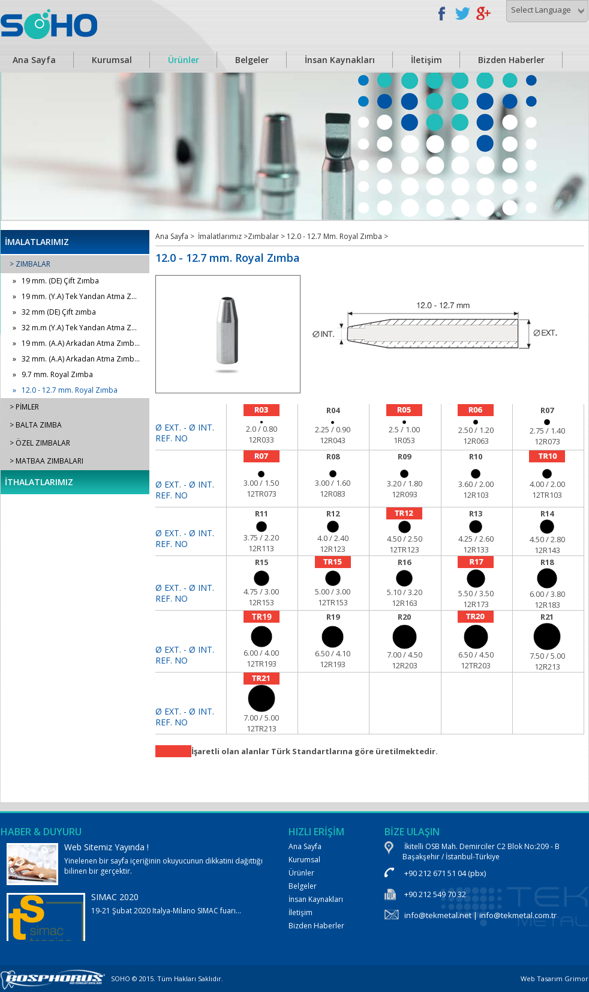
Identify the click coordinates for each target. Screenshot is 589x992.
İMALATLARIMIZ (37, 241)
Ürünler (183, 59)
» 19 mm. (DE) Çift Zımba (56, 281)
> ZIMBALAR (30, 264)
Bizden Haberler (511, 59)
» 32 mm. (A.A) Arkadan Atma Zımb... (76, 359)
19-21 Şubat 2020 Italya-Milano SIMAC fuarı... (136, 931)
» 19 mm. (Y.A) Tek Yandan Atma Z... (75, 296)
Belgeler (252, 59)
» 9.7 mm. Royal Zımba (53, 374)
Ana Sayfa (305, 846)
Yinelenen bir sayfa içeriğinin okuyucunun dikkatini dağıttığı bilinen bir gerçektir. (136, 863)
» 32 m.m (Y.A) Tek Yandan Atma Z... (75, 327)
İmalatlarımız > (223, 236)
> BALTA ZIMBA (36, 425)
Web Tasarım (542, 978)
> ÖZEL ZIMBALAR (40, 443)
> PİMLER (24, 407)
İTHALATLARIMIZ (39, 482)
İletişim (426, 59)
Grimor (576, 978)
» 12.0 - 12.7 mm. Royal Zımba (65, 390)
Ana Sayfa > (174, 236)
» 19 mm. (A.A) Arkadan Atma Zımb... (76, 343)
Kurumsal (112, 59)
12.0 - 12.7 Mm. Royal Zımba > (337, 236)
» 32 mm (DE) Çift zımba (54, 312)
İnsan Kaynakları (340, 59)
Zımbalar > (267, 236)
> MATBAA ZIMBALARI (46, 461)
